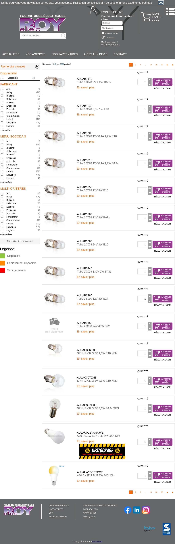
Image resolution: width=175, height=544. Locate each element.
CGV (51, 513)
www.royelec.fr (89, 517)
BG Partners (97, 541)
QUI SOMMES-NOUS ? (58, 506)
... (145, 65)
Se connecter (109, 37)
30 (162, 65)
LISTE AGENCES (56, 509)
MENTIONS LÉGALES (58, 517)
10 (151, 65)
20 (156, 65)
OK (161, 2)
